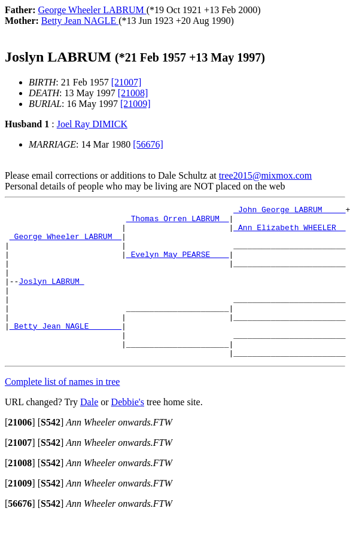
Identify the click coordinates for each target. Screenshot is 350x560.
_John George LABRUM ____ (289, 211)
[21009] (135, 104)
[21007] (126, 82)
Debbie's (127, 432)
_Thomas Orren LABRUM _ (177, 221)
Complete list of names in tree (62, 412)
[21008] (133, 93)
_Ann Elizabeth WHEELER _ (289, 232)
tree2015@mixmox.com (265, 175)
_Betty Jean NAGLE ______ (65, 350)
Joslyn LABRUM (51, 297)
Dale (89, 432)
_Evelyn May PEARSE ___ (177, 264)
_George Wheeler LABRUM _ (65, 243)
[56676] (148, 144)
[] (20, 453)
